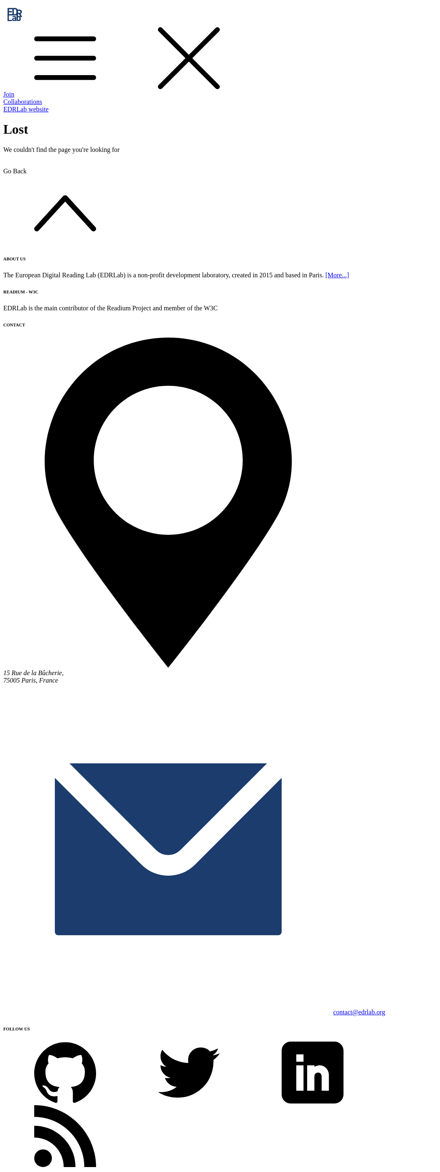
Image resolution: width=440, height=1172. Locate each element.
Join (8, 94)
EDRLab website (26, 109)
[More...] (337, 275)
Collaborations (22, 101)
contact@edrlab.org (359, 1012)
